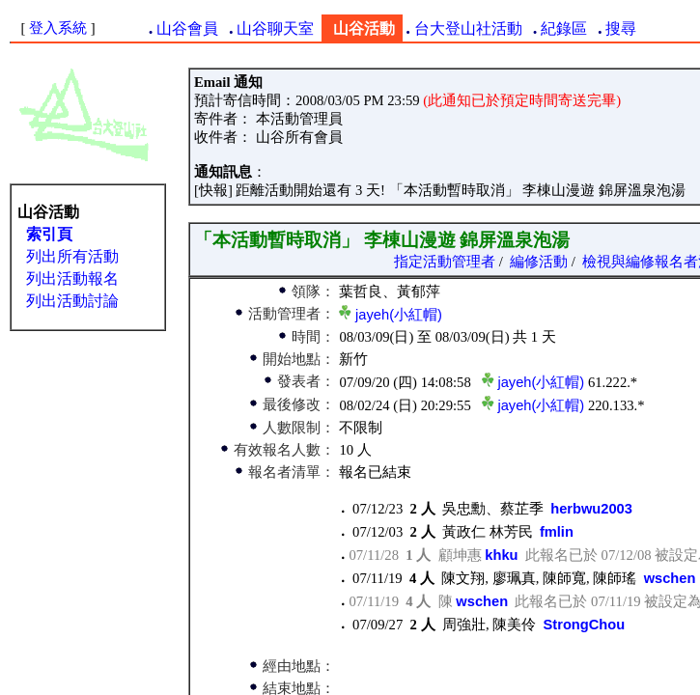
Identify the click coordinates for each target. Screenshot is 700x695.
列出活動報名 (72, 278)
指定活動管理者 (444, 261)
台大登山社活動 (468, 28)
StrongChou (585, 624)
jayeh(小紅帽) (398, 314)
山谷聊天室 (275, 28)
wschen (670, 578)
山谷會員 (187, 28)
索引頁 (49, 234)
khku (501, 555)
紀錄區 (564, 28)
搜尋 (620, 28)
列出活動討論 (72, 300)
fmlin (557, 532)
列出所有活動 (72, 256)
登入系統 (58, 28)
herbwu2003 (591, 508)
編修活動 (539, 261)
